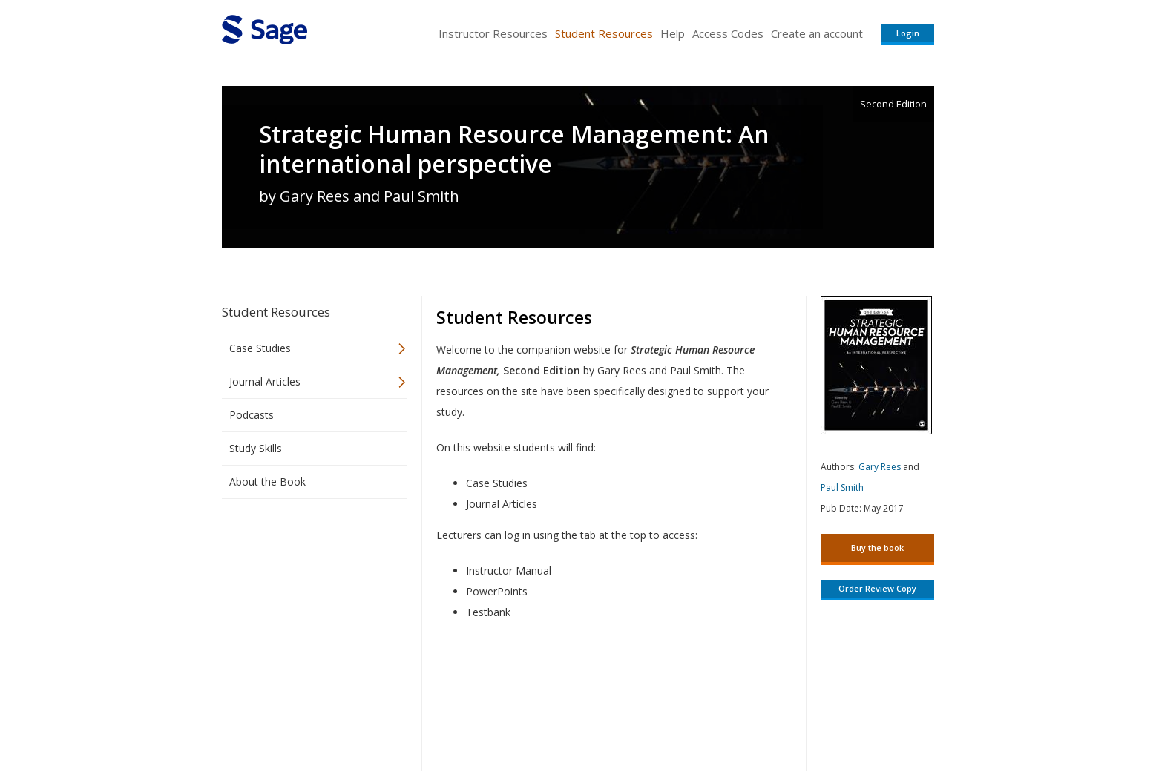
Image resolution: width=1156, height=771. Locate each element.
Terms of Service (662, 716)
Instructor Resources (493, 33)
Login (907, 33)
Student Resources (604, 33)
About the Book (267, 481)
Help (672, 33)
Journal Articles (265, 381)
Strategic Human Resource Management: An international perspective (514, 149)
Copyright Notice (753, 716)
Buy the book (877, 547)
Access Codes (727, 33)
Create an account (817, 33)
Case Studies (260, 348)
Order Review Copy (877, 588)
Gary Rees (879, 466)
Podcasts (251, 415)
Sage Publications (306, 716)
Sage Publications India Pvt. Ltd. (437, 716)
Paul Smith (842, 487)
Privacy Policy (836, 716)
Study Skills (255, 448)
